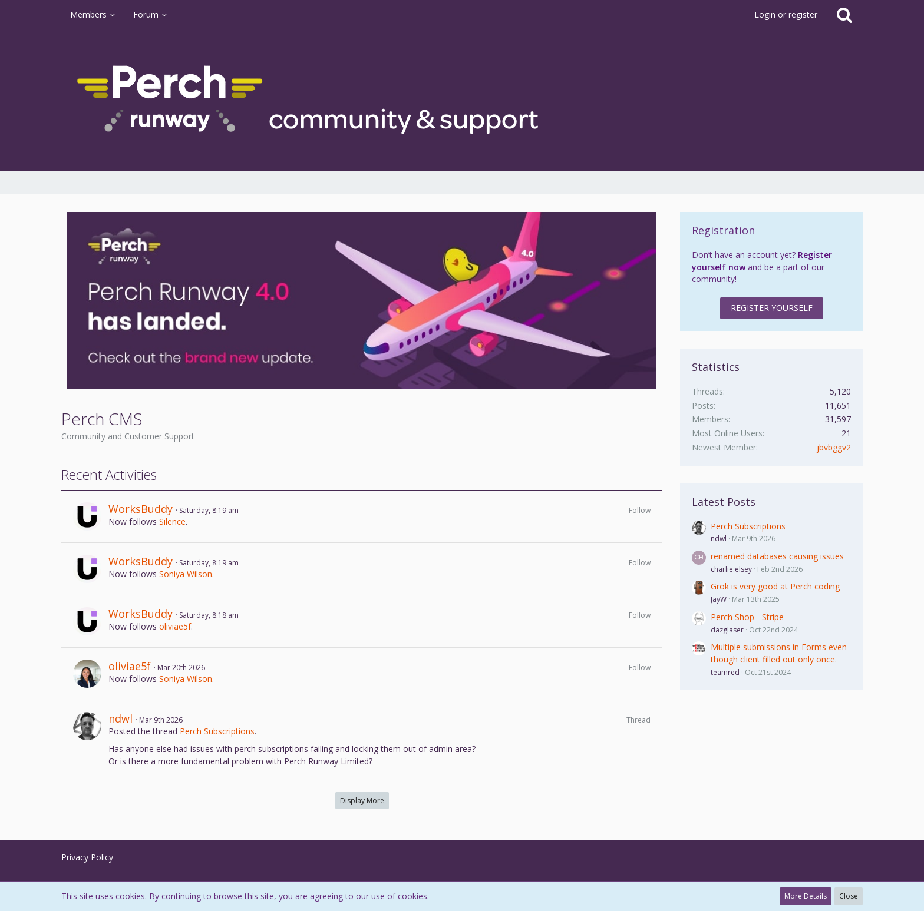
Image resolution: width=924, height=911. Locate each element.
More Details (805, 896)
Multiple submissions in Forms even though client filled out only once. (779, 653)
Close (848, 896)
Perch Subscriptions (217, 731)
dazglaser (727, 630)
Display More (362, 801)
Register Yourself (772, 307)
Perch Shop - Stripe (747, 616)
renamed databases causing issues (777, 556)
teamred (725, 672)
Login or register (785, 14)
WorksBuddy (140, 509)
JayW (719, 599)
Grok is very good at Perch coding (775, 586)
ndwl (120, 718)
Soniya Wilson (185, 573)
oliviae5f (175, 626)
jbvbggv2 (834, 447)
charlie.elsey (731, 569)
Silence (172, 521)
